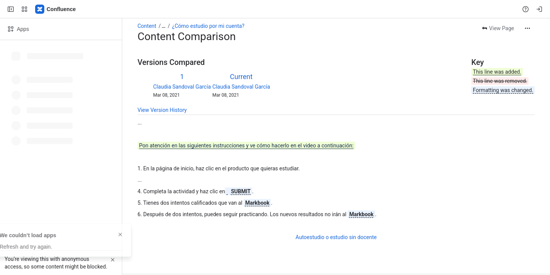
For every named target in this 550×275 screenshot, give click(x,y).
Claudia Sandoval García (182, 87)
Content (147, 26)
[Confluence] (56, 9)
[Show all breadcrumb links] (163, 26)
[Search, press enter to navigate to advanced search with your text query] (273, 9)
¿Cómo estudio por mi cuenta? (208, 26)
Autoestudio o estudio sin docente (336, 237)
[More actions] (527, 28)
